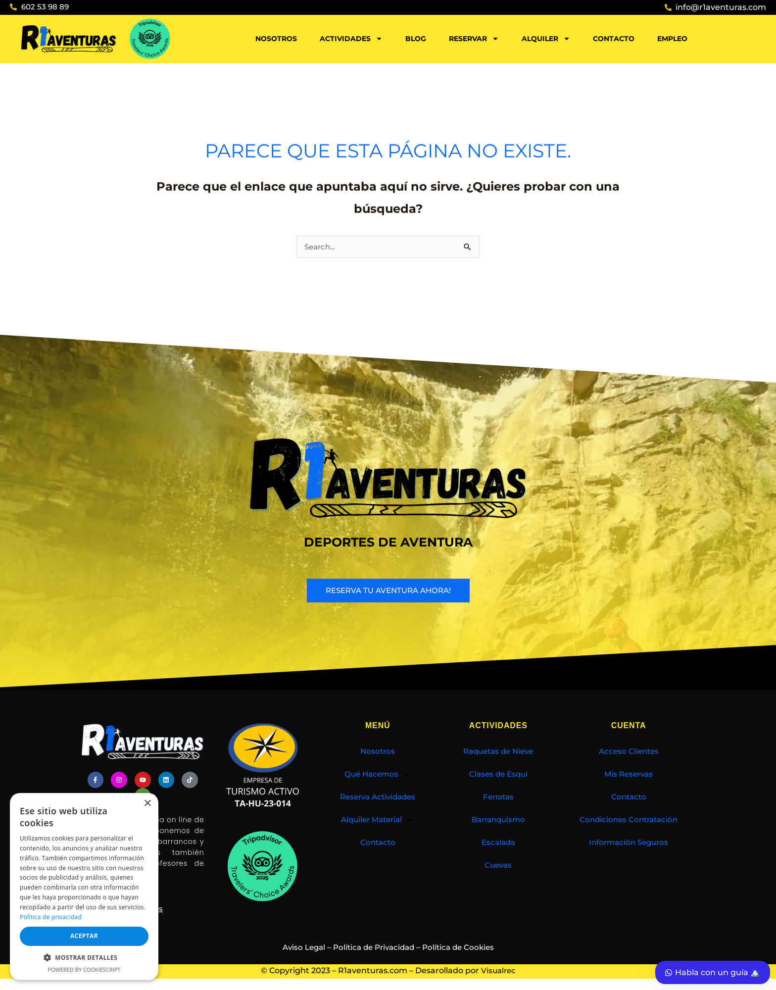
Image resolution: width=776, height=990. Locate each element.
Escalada (498, 843)
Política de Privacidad (373, 945)
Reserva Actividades (378, 797)
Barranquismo (498, 820)
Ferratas (498, 797)
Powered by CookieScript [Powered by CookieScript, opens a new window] (84, 969)
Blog (415, 38)
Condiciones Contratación (628, 820)
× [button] (147, 803)
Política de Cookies (462, 945)
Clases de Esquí (498, 775)
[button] (84, 957)
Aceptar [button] (84, 936)
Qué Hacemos (378, 775)
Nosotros (276, 38)
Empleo (672, 38)
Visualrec (498, 968)
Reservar (474, 38)
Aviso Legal (299, 945)
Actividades (351, 38)
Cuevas (498, 866)
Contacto (613, 38)
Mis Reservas (629, 775)
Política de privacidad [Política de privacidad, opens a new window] (51, 917)
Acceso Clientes (628, 752)
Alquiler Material (377, 821)
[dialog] (84, 886)
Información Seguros (628, 843)
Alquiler (546, 38)
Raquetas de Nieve (498, 752)
